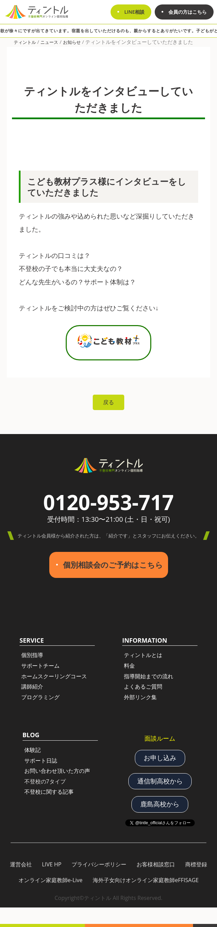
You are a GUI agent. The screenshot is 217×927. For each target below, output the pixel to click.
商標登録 (196, 864)
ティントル (25, 42)
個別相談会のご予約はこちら (113, 564)
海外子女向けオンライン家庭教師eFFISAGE (146, 880)
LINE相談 (134, 12)
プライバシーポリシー (99, 864)
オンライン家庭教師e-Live (50, 880)
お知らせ (72, 42)
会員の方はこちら (187, 12)
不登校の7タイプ (45, 781)
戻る (108, 402)
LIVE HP (52, 864)
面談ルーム (159, 738)
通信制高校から (160, 781)
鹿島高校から (159, 804)
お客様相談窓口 (156, 864)
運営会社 (21, 864)
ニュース (49, 42)
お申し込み (160, 757)
